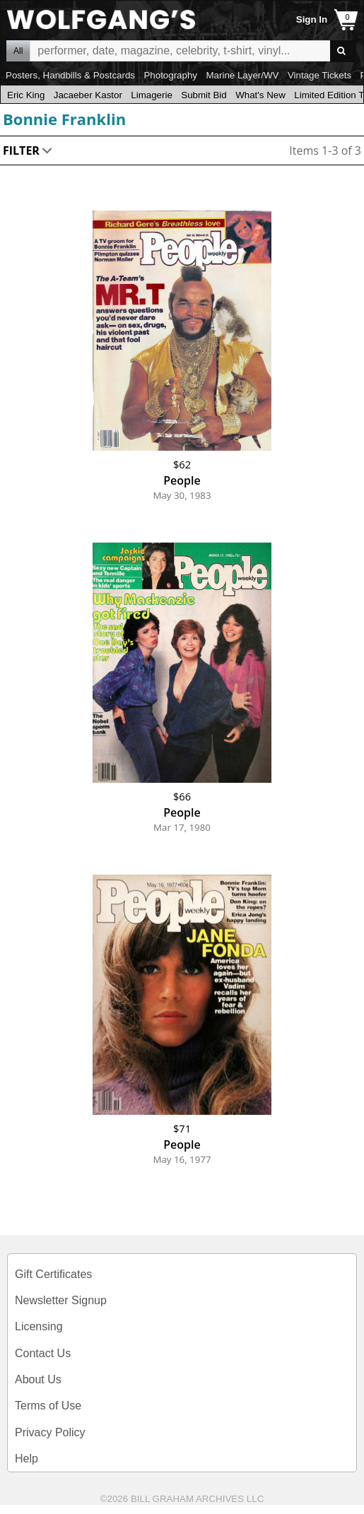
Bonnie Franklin (64, 119)
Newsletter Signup (61, 1300)
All (18, 51)
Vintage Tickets (319, 75)
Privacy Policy (50, 1432)
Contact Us (43, 1353)
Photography (170, 75)
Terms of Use (48, 1406)
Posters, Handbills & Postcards (70, 75)
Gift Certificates (53, 1274)
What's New (260, 95)
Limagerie (151, 95)
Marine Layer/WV (242, 75)
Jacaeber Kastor (88, 95)
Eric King (26, 95)
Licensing (39, 1326)
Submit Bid (203, 95)
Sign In (311, 19)
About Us (38, 1379)
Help (26, 1459)
